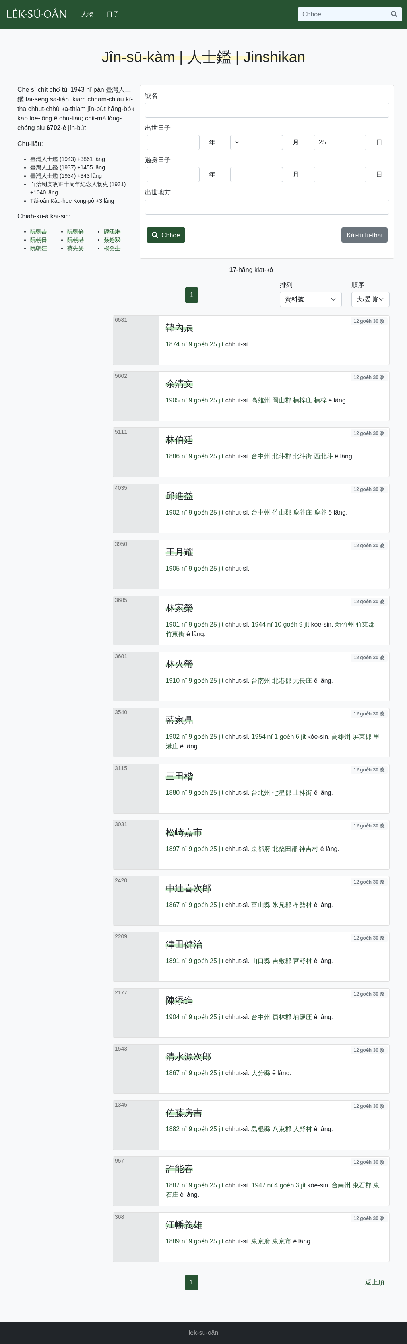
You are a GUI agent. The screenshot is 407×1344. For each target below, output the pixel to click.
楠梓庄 (302, 400)
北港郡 (281, 680)
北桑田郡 (285, 848)
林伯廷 (179, 440)
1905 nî (176, 400)
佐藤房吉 (184, 1112)
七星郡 (281, 792)
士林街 (302, 792)
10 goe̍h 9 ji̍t (291, 624)
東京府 (260, 1241)
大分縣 (260, 1073)
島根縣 (260, 1129)
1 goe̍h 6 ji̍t (290, 736)
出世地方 (158, 192)
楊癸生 (112, 248)
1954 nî (261, 736)
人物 (87, 14)
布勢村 (302, 904)
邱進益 (179, 496)
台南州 (260, 680)
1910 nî (176, 680)
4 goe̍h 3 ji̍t (290, 1185)
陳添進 (179, 1000)
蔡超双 (112, 240)
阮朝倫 (75, 231)
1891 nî (176, 961)
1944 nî (261, 624)
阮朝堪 (75, 240)
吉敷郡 (281, 961)
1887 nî (176, 1185)
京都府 (260, 848)
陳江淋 (112, 231)
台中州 (260, 456)
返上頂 (374, 1282)
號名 (151, 95)
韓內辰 (179, 327)
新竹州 (344, 624)
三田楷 (179, 776)
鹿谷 (320, 512)
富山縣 (260, 904)
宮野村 (302, 961)
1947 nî (261, 1185)
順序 (357, 285)
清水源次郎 (188, 1056)
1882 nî (176, 1129)
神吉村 (308, 848)
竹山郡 (281, 512)
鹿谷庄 (302, 512)
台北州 (260, 792)
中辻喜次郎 (188, 888)
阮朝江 (38, 248)
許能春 (179, 1168)
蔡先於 (75, 248)
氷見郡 (281, 904)
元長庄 (302, 680)
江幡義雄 (184, 1225)
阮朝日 (38, 240)
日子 (113, 14)
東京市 (281, 1241)
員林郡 (281, 1017)
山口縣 (260, 961)
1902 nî (176, 512)
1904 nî (176, 1017)
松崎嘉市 (184, 832)
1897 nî (176, 848)
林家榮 (179, 608)
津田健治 (184, 944)
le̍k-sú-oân (204, 1332)
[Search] (342, 14)
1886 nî (176, 456)
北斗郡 (281, 456)
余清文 (179, 384)
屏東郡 (362, 736)
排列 (286, 285)
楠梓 (320, 400)
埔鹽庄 (302, 1017)
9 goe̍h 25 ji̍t (206, 344)
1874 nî (176, 344)
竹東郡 (365, 624)
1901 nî (176, 624)
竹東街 (175, 634)
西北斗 (323, 456)
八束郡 (281, 1129)
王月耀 (179, 552)
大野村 (302, 1129)
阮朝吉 (38, 231)
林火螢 (179, 664)
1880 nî (176, 792)
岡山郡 (281, 400)
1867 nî (176, 904)
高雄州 (260, 400)
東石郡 (362, 1185)
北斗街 (302, 456)
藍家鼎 (179, 720)
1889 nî (176, 1241)
